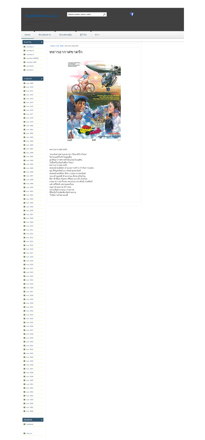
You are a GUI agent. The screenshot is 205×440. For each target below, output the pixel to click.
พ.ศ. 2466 (29, 83)
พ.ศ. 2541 (29, 346)
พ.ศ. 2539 (29, 338)
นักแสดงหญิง (65, 34)
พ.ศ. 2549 (29, 376)
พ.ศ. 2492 (29, 156)
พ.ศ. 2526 (29, 288)
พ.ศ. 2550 (29, 380)
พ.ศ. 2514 (29, 241)
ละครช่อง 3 (30, 47)
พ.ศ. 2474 (29, 102)
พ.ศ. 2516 (29, 249)
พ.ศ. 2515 (29, 245)
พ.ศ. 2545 (29, 361)
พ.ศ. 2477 (29, 114)
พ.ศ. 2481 (29, 130)
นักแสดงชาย (45, 34)
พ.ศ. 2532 (29, 311)
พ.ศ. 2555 (29, 400)
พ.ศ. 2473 (29, 99)
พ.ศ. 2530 (29, 303)
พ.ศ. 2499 (29, 184)
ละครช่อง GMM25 (32, 58)
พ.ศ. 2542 (29, 349)
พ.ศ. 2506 (29, 210)
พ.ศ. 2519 (29, 261)
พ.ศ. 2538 (29, 334)
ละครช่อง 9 (30, 54)
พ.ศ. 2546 (29, 365)
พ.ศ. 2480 (29, 126)
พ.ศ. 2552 (29, 388)
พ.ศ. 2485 (29, 145)
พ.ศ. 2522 (29, 272)
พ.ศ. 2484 (29, 141)
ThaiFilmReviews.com (41, 16)
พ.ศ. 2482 (29, 133)
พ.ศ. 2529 (29, 299)
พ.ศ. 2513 (29, 238)
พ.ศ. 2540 (29, 342)
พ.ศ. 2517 (29, 253)
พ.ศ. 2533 (29, 315)
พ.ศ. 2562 (29, 407)
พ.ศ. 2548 (29, 373)
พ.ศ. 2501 (29, 191)
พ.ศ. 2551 (29, 384)
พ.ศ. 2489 (29, 153)
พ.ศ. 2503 (29, 199)
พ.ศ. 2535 (29, 322)
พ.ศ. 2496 (29, 172)
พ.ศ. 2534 (29, 319)
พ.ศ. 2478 (29, 118)
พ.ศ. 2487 (29, 149)
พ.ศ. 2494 (29, 164)
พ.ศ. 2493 (29, 160)
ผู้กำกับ (83, 34)
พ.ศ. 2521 (29, 268)
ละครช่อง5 (30, 66)
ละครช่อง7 (30, 70)
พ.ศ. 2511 (29, 230)
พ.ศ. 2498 (29, 180)
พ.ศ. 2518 (29, 257)
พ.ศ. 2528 (29, 295)
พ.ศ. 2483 (29, 137)
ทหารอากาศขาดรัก (65, 51)
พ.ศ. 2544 (29, 357)
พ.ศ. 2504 (29, 203)
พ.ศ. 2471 (29, 91)
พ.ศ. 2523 (29, 276)
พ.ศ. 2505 (29, 207)
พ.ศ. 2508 (29, 218)
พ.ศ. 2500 (29, 187)
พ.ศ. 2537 (29, 330)
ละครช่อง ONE (31, 62)
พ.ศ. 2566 (29, 411)
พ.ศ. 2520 (29, 265)
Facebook (29, 424)
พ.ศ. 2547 (29, 369)
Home (27, 34)
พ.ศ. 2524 (29, 280)
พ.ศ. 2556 (29, 403)
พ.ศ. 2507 (29, 214)
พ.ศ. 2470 (29, 87)
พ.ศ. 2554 (29, 396)
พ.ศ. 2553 (29, 392)
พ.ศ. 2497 (29, 176)
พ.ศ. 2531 (29, 307)
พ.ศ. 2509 (29, 222)
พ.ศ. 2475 (29, 106)
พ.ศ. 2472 (29, 95)
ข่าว (97, 34)
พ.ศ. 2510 (29, 226)
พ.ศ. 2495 (29, 168)
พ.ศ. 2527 (29, 292)
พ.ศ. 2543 (29, 353)
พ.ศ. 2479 (29, 122)
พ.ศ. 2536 (29, 326)
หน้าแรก (29, 433)
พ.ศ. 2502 (29, 195)
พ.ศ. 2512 (29, 234)
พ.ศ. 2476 (29, 110)
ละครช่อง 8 (30, 51)
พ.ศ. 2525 (29, 284)
